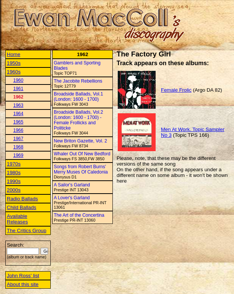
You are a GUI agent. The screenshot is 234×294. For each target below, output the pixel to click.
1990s (13, 181)
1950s (13, 63)
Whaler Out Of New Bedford (82, 153)
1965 (18, 122)
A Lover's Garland (72, 197)
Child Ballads (21, 207)
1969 (18, 155)
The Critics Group (26, 230)
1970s (13, 164)
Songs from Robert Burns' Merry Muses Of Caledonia (81, 169)
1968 (18, 147)
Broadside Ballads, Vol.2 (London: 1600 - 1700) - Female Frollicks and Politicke (78, 120)
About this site (23, 284)
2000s (13, 190)
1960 (18, 80)
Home (13, 54)
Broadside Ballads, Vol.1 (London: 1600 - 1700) (78, 96)
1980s (13, 172)
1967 (18, 138)
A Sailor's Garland (72, 185)
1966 (18, 130)
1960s (13, 72)
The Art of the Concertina (79, 215)
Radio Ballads (22, 199)
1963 (18, 105)
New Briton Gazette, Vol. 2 (80, 141)
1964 (18, 113)
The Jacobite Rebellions (78, 81)
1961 (18, 88)
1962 (18, 97)
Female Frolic (176, 90)
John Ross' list (23, 275)
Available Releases (17, 219)
